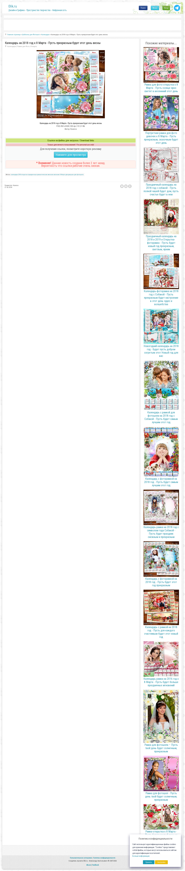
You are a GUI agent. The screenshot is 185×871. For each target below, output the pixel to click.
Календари (11, 46)
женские (50, 174)
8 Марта (62, 174)
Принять (148, 862)
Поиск (143, 8)
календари (14, 174)
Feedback (95, 865)
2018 (19, 174)
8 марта (34, 46)
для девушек (70, 174)
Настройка (161, 862)
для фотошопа (79, 174)
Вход (166, 8)
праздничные (32, 174)
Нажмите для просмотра (71, 154)
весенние (57, 174)
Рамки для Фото (23, 46)
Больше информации (141, 856)
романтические (42, 174)
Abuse (88, 865)
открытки (24, 174)
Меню (155, 8)
